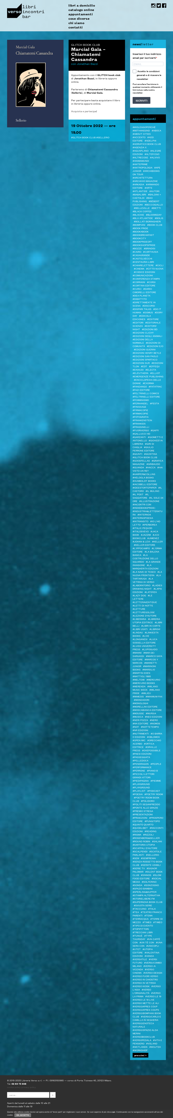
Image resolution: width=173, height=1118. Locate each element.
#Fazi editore (141, 389)
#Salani (157, 841)
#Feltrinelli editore (146, 396)
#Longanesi (140, 639)
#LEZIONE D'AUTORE (145, 615)
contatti (75, 27)
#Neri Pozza (140, 720)
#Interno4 (144, 514)
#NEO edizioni (153, 716)
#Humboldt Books (144, 480)
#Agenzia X (139, 147)
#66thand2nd (141, 130)
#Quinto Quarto (143, 824)
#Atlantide (140, 191)
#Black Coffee (142, 211)
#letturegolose (144, 612)
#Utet (137, 949)
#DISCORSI (148, 305)
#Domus (148, 312)
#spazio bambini (143, 888)
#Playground (141, 784)
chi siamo (76, 23)
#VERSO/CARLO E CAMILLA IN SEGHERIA (147, 1018)
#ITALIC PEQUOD (142, 528)
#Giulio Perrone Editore (143, 448)
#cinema (139, 268)
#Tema (148, 915)
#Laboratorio (141, 585)
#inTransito (140, 521)
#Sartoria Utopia (144, 844)
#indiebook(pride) (144, 507)
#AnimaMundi (141, 160)
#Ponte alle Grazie (145, 807)
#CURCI (137, 288)
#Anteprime (140, 164)
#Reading (150, 831)
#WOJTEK (155, 1046)
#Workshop (140, 1050)
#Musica (138, 716)
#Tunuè (137, 935)
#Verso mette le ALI (146, 1003)
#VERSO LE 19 (153, 996)
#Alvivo (155, 157)
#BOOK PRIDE (140, 228)
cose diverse (79, 19)
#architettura (143, 177)
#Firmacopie (140, 410)
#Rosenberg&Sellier (146, 838)
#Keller (157, 541)
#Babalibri (139, 194)
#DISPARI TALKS (142, 309)
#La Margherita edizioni (145, 566)
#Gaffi (155, 430)
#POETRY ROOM (153, 794)
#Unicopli (152, 945)
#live (145, 635)
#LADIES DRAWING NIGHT (147, 587)
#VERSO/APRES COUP (145, 1006)
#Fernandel (140, 403)
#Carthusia (150, 251)
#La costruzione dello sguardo (145, 558)
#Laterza (151, 592)
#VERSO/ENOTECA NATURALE (143, 1024)
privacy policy (28, 1087)
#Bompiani (139, 224)
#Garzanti (139, 437)
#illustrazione (149, 501)
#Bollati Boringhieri (147, 221)
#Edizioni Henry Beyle (147, 352)
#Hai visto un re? (148, 469)
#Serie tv (139, 868)
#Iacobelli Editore (145, 484)
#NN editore (140, 723)
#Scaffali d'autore (145, 848)
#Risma (137, 834)
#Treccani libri (143, 932)
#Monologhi (140, 703)
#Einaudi (138, 369)
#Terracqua (141, 918)
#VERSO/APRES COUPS (146, 1009)
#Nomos (155, 723)
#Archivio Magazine (145, 181)
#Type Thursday (142, 937)
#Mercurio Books (144, 683)
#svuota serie (143, 905)
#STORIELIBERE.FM (144, 898)
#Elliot (155, 373)
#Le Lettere (142, 597)
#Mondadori (141, 699)
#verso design (152, 972)
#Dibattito (140, 299)
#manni (137, 652)
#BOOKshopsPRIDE (144, 245)
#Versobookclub (144, 1036)
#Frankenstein (142, 420)
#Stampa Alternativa (146, 895)
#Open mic (139, 740)
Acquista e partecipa (83, 111)
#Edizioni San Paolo (145, 356)
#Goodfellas (141, 460)
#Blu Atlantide (143, 218)
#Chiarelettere (143, 265)
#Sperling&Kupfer (144, 891)
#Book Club (154, 224)
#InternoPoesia (143, 517)
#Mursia (151, 713)
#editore (153, 319)
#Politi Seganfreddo (146, 804)
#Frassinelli (141, 427)
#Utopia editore (143, 950)
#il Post (138, 494)
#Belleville (142, 208)
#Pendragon (141, 763)
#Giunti (137, 453)
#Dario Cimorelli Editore (144, 290)
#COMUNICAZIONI (143, 275)
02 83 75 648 (18, 1083)
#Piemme (156, 780)
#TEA (136, 912)
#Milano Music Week (145, 688)
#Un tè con (147, 942)
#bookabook (141, 231)
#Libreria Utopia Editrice (146, 620)
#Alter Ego (152, 154)
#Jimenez (153, 538)
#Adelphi (150, 140)
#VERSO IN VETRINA (144, 982)
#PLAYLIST (139, 790)
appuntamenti (80, 14)
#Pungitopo (152, 821)
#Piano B (152, 770)
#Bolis (159, 218)
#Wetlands (140, 1046)
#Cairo (137, 251)
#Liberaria (139, 619)
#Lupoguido (149, 649)
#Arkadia (138, 184)
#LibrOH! (155, 629)
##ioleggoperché (144, 127)
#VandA (149, 955)
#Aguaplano (141, 150)
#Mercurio (153, 679)
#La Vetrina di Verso (143, 580)
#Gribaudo (153, 464)
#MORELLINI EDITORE (145, 706)
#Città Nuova (154, 268)
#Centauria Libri (143, 261)
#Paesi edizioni (142, 753)
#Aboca (156, 130)
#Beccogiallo (154, 204)
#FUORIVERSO (141, 430)
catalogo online (81, 10)
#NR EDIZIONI (140, 730)
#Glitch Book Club (83, 137)
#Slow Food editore (147, 876)
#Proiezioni (140, 817)
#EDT (144, 366)
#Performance (142, 767)
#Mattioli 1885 (142, 676)
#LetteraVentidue (145, 602)
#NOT (136, 726)
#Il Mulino (152, 491)
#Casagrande (141, 255)
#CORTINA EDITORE (144, 285)
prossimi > (140, 1055)
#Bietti (156, 208)
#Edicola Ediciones (142, 317)
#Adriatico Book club (147, 144)
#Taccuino (139, 908)
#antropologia (142, 167)
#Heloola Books (143, 477)
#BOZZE (137, 248)
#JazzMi (146, 534)
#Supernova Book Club (147, 902)
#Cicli (159, 265)
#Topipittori (141, 929)
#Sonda (137, 885)
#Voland (151, 1043)
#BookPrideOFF (142, 241)
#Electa (150, 369)
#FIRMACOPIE (140, 413)
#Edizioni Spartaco (145, 359)
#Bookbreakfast (143, 235)
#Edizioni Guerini (145, 349)
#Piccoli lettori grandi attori (143, 775)
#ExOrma (148, 383)
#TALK (152, 908)
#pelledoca (140, 760)
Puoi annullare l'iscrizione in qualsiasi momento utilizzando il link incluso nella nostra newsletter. (147, 88)
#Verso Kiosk (141, 986)
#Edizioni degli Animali (147, 336)
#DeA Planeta (141, 295)
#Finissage (139, 406)
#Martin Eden (141, 672)
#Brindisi (149, 248)
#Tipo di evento (143, 925)
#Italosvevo (141, 531)
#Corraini (139, 282)
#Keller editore (144, 544)
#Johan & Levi (141, 541)
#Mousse (138, 713)
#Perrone (139, 770)
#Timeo (157, 922)
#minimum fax (154, 696)
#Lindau (138, 632)
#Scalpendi (140, 851)
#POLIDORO (147, 800)
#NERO (154, 720)
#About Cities (142, 133)
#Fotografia (141, 416)
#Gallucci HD (141, 433)
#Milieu (146, 693)
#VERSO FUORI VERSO (145, 976)
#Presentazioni (143, 814)
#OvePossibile (151, 750)
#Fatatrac (155, 386)
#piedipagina (141, 780)
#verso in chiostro (145, 979)
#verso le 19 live (143, 999)
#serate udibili (151, 865)
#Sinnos (146, 875)
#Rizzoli (148, 834)
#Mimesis (138, 696)
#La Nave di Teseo (144, 571)
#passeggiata (141, 757)
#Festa (154, 403)
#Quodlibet (140, 827)
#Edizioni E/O (155, 346)
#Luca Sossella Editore (145, 640)
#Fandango (140, 386)
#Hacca (150, 467)
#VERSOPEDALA (142, 1040)
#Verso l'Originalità (142, 991)
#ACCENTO (139, 137)
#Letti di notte (143, 605)
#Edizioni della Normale (143, 341)
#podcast (153, 790)
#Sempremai (148, 858)
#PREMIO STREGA (143, 811)
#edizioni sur (141, 363)
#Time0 (147, 922)
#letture (139, 608)
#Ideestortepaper (144, 487)
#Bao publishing (143, 199)
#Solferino (149, 881)
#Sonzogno (151, 885)
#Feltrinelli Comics (146, 393)
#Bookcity (139, 238)
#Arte (148, 187)
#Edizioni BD (149, 329)
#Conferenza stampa (146, 278)
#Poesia (138, 794)
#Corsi (151, 282)
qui (113, 1113)
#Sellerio (102, 137)
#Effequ (154, 366)
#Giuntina (150, 453)
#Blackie (138, 214)
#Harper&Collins (144, 474)
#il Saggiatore (141, 496)
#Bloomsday (154, 214)
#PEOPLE (156, 763)
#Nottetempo (150, 726)
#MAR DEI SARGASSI (143, 654)
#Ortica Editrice (143, 745)
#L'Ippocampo (141, 548)
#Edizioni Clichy (143, 332)
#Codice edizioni (144, 272)
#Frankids (139, 423)
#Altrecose (140, 157)
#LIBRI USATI (140, 629)
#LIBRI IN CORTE (150, 625)
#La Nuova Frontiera (147, 573)
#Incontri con (142, 504)
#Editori (138, 322)
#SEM (136, 858)
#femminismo (141, 400)
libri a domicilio (81, 5)
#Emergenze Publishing (148, 376)
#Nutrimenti (141, 733)
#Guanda (138, 467)
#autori (154, 191)
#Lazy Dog (139, 595)
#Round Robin (141, 841)
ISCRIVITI (141, 100)
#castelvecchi (142, 258)
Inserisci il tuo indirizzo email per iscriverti (147, 55)
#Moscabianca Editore (147, 710)
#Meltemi (139, 679)
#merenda (139, 686)
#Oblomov (153, 736)
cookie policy (14, 1087)
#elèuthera (140, 373)
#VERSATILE (140, 959)
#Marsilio (148, 669)
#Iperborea (149, 524)
